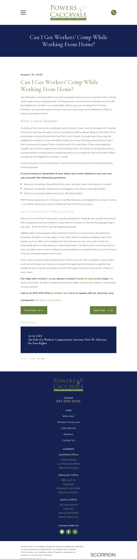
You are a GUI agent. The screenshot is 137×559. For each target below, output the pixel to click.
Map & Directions (68, 467)
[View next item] (40, 359)
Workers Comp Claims (48, 300)
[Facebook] (68, 531)
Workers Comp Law (68, 422)
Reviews (68, 434)
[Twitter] (75, 531)
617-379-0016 (68, 401)
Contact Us (68, 440)
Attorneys (68, 416)
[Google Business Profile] (62, 531)
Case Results (68, 428)
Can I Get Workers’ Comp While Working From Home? (59, 85)
